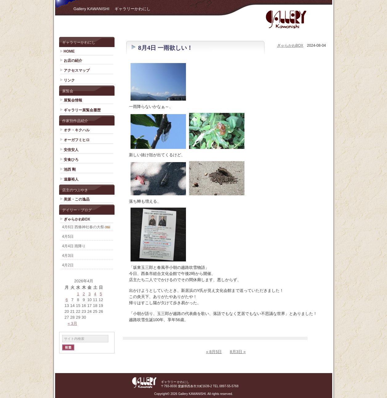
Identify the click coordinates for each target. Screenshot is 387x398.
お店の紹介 (73, 60)
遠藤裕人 (71, 179)
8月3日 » (238, 351)
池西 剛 (70, 169)
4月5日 (68, 236)
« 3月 (72, 323)
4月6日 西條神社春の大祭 (83, 227)
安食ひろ (71, 159)
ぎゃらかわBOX (77, 219)
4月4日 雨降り (74, 246)
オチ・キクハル (77, 130)
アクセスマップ (77, 70)
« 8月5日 (214, 351)
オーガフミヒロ (77, 140)
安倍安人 (71, 150)
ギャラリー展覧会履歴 (82, 110)
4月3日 (68, 255)
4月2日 (68, 265)
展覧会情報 (73, 100)
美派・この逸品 (77, 199)
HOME (69, 51)
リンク (69, 80)
